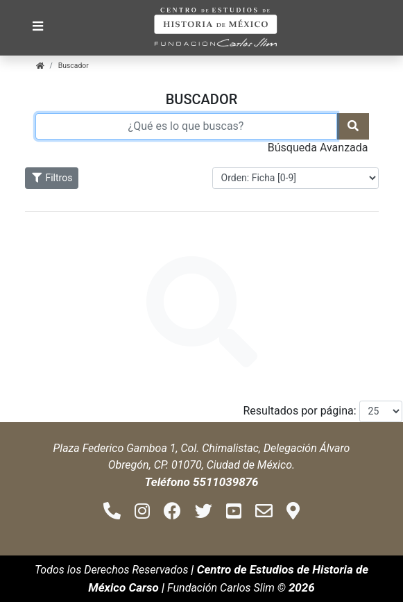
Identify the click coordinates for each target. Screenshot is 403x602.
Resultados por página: (300, 410)
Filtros (52, 177)
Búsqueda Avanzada (318, 147)
